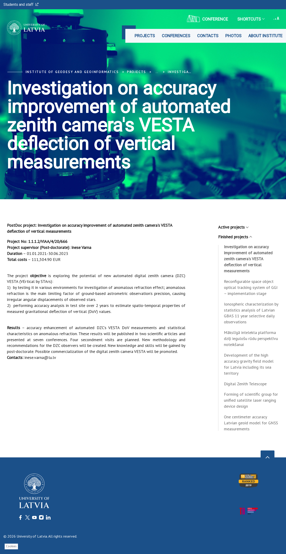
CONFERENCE (207, 18)
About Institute (265, 35)
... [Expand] (157, 72)
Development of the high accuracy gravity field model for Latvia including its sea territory (249, 364)
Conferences (176, 35)
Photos (233, 35)
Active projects (233, 227)
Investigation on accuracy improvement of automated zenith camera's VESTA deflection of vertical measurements (248, 258)
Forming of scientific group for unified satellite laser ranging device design (251, 400)
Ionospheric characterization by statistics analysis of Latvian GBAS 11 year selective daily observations (251, 313)
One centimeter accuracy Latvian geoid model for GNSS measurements (251, 423)
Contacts (207, 35)
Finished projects (235, 236)
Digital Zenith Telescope (245, 383)
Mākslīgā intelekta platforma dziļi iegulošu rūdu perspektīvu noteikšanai (251, 338)
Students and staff (21, 4)
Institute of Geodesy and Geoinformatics (72, 72)
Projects (145, 35)
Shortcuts (250, 19)
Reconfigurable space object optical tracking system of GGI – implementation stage (250, 287)
